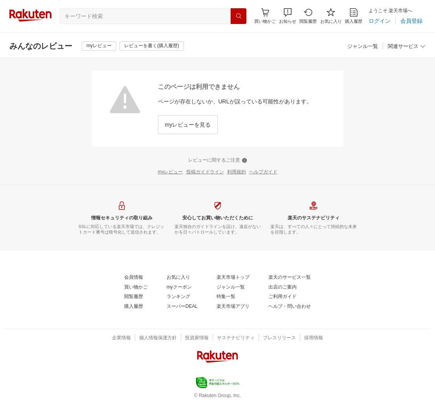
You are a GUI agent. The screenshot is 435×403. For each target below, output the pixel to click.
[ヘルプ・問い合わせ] (289, 307)
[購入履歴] (353, 16)
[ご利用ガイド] (282, 297)
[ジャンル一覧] (362, 46)
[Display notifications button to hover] (265, 16)
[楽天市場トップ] (233, 277)
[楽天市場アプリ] (233, 307)
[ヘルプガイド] (263, 172)
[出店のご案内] (282, 287)
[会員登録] (411, 20)
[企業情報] (121, 338)
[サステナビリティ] (236, 338)
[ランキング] (178, 297)
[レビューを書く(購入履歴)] (151, 46)
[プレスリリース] (279, 338)
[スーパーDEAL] (182, 307)
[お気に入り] (331, 16)
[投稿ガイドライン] (205, 172)
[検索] (238, 16)
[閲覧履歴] (308, 16)
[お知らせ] (287, 16)
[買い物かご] (136, 287)
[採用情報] (313, 338)
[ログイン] (380, 20)
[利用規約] (236, 172)
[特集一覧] (226, 297)
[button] (287, 16)
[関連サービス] (407, 46)
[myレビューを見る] (188, 124)
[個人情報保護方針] (158, 338)
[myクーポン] (179, 287)
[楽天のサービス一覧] (289, 277)
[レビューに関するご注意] (217, 160)
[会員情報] (133, 277)
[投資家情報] (197, 338)
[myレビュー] (99, 46)
